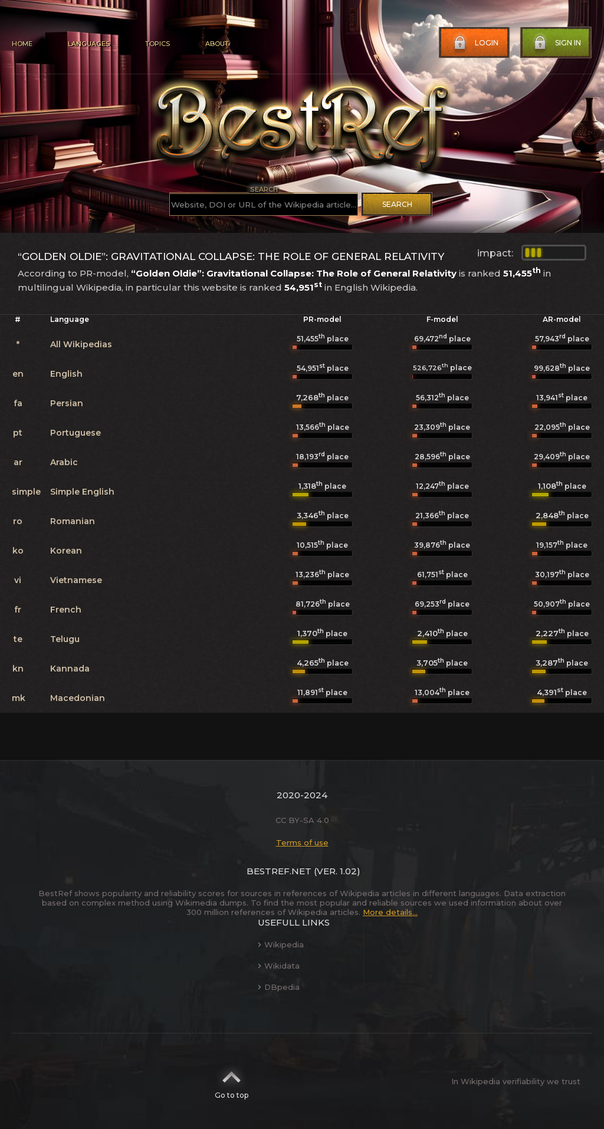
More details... (390, 912)
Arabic (64, 462)
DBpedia (279, 987)
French (65, 609)
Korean (66, 550)
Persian (66, 403)
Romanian (72, 521)
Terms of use (302, 842)
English (66, 373)
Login (474, 43)
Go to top (231, 1081)
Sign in (556, 43)
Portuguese (75, 432)
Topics (157, 44)
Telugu (65, 639)
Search (397, 204)
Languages (89, 44)
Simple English (82, 491)
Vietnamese (76, 580)
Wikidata (279, 965)
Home (22, 44)
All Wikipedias (81, 344)
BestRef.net (279, 871)
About (217, 44)
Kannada (70, 668)
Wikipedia (281, 944)
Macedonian (77, 698)
